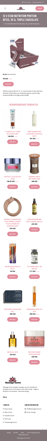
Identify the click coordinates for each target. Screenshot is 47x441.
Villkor (22, 432)
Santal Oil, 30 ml (12, 352)
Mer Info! (8, 84)
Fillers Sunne (8, 412)
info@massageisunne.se (37, 2)
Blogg (9, 432)
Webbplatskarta (23, 435)
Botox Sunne (8, 409)
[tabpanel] (23, 49)
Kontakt (15, 432)
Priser (40, 8)
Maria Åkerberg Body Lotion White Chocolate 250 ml (34, 134)
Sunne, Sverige (27, 2)
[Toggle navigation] (5, 8)
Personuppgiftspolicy (33, 432)
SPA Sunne (7, 419)
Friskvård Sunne (9, 416)
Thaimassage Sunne (10, 422)
